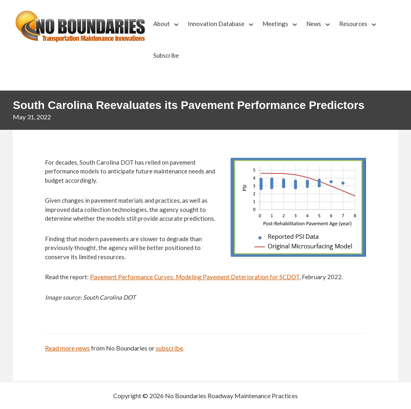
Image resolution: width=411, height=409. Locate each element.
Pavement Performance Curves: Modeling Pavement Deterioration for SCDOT (194, 276)
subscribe (169, 348)
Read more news (67, 348)
